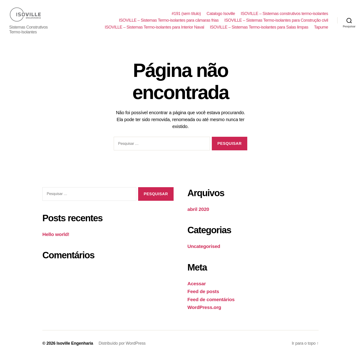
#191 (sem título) (186, 16)
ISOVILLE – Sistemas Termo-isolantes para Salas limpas (259, 29)
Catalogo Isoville (221, 16)
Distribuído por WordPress (122, 348)
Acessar (196, 288)
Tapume (321, 29)
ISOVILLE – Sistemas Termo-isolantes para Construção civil (276, 22)
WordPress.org (204, 311)
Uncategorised (203, 250)
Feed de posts (203, 296)
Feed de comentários (211, 304)
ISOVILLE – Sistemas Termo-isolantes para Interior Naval (154, 29)
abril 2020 (198, 213)
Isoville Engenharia (74, 348)
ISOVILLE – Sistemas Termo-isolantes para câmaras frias (169, 22)
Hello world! (55, 239)
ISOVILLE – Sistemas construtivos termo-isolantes (284, 16)
